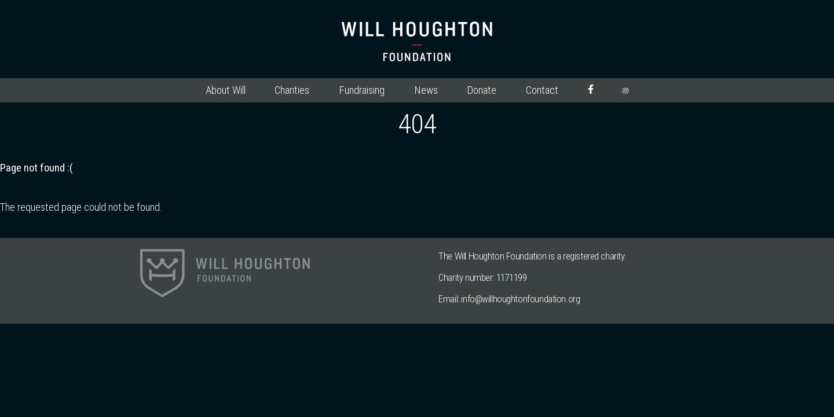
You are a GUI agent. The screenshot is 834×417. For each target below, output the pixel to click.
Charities (292, 90)
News (426, 90)
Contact (542, 90)
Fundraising (362, 90)
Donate (481, 90)
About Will (226, 90)
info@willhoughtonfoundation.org (520, 299)
